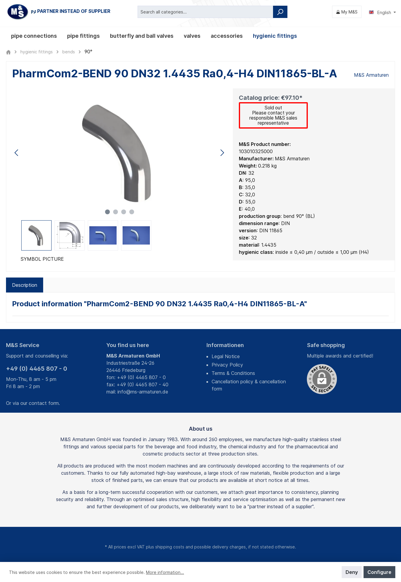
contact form (44, 403)
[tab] (24, 285)
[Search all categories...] (205, 12)
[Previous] (16, 152)
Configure (379, 572)
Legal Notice (226, 356)
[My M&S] (346, 12)
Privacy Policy (227, 365)
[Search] (280, 12)
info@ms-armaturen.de (142, 392)
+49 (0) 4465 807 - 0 (36, 368)
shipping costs (169, 546)
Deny (352, 572)
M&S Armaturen (371, 75)
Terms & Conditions (233, 373)
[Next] (222, 152)
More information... (165, 572)
